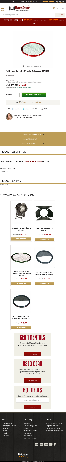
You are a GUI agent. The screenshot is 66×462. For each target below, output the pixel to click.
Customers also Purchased (29, 144)
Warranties (27, 433)
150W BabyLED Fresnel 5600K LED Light (21, 229)
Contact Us (5, 435)
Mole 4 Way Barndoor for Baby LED (44, 229)
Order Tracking (7, 423)
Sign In (22, 1)
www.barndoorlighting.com (37, 345)
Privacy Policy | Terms (31, 426)
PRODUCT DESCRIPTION (31, 135)
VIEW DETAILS (21, 239)
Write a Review (10, 75)
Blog (23, 445)
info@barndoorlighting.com (54, 430)
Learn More (32, 354)
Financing (5, 433)
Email (36, 109)
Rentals (26, 428)
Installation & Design (30, 430)
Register (28, 1)
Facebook (14, 445)
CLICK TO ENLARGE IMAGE (34, 66)
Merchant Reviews (30, 438)
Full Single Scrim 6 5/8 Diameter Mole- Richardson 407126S (21, 273)
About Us (27, 423)
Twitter (18, 445)
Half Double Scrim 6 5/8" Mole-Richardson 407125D (21, 317)
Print (45, 109)
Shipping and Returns (9, 426)
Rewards (34, 1)
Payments (5, 428)
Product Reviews (29, 139)
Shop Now (33, 381)
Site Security (28, 435)
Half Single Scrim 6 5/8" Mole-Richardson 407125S (44, 273)
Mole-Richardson (33, 161)
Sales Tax (5, 430)
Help (13, 1)
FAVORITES (22, 102)
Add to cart (35, 95)
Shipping (37, 102)
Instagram (28, 445)
